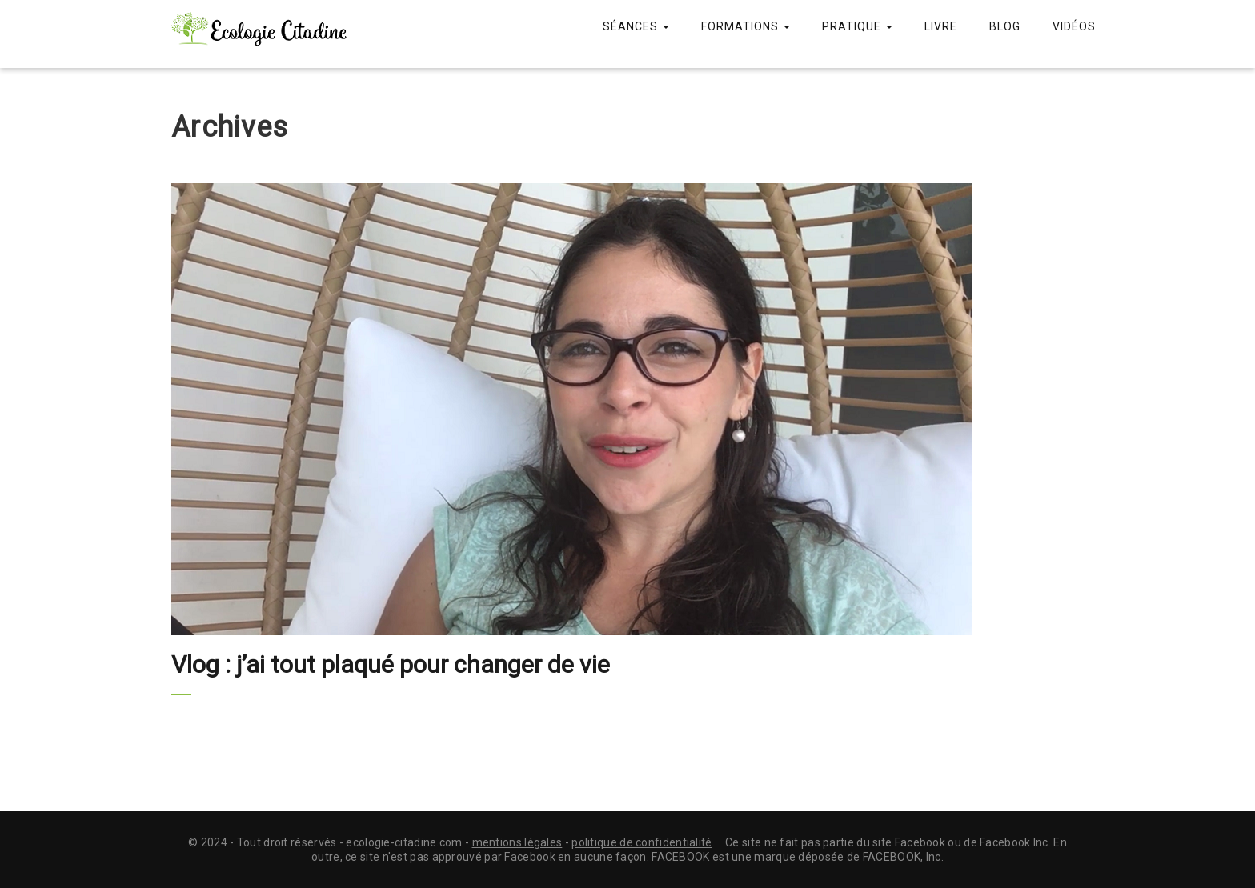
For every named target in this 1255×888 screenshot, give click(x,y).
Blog (1004, 26)
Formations (745, 26)
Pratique (857, 26)
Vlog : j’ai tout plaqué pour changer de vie (390, 664)
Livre (940, 26)
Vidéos (1074, 26)
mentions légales (517, 842)
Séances (636, 26)
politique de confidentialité (641, 842)
